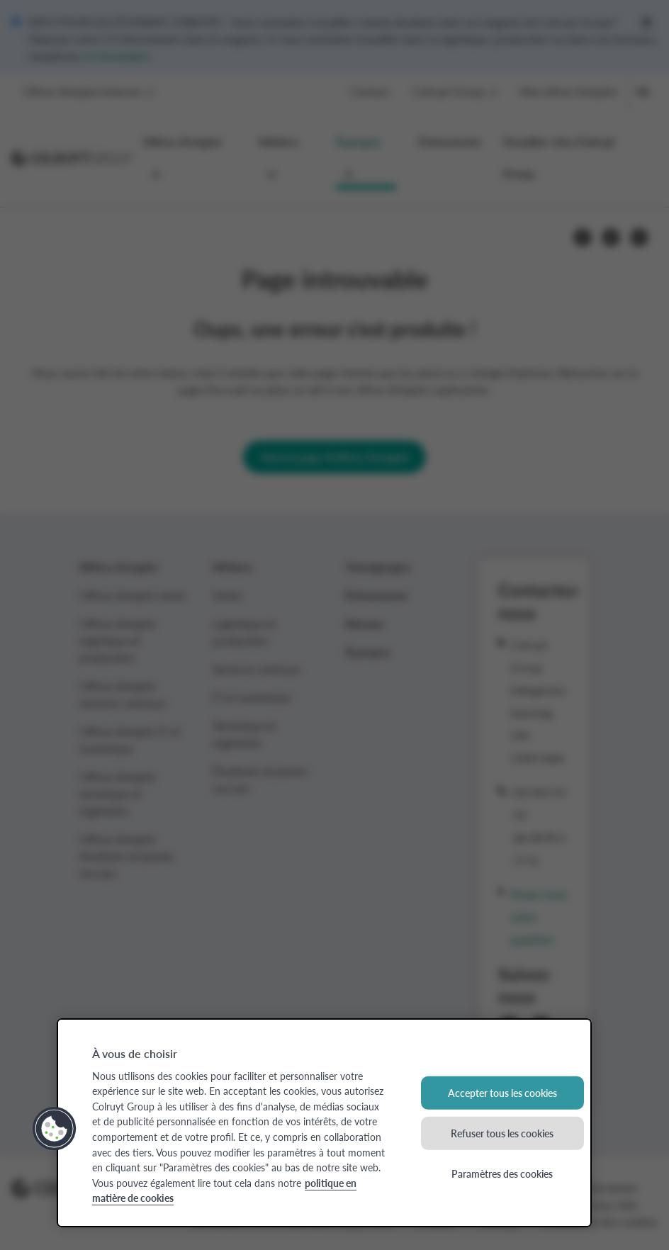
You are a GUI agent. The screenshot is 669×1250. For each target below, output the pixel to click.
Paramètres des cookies (502, 1173)
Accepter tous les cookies (502, 1093)
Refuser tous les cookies (502, 1133)
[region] (324, 1122)
